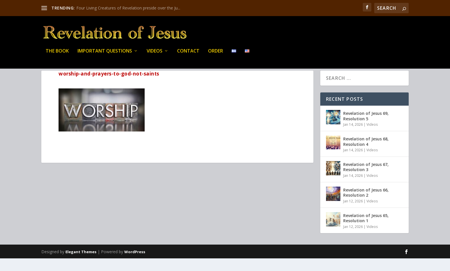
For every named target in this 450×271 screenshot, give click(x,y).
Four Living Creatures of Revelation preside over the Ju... (128, 8)
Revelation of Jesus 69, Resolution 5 (366, 128)
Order (215, 54)
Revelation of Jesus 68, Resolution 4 (366, 154)
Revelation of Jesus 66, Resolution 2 (366, 205)
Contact (188, 54)
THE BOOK (57, 54)
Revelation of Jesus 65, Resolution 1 (366, 230)
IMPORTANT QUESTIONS (104, 54)
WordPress (134, 264)
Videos (154, 54)
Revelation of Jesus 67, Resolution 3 (366, 179)
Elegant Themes (80, 264)
